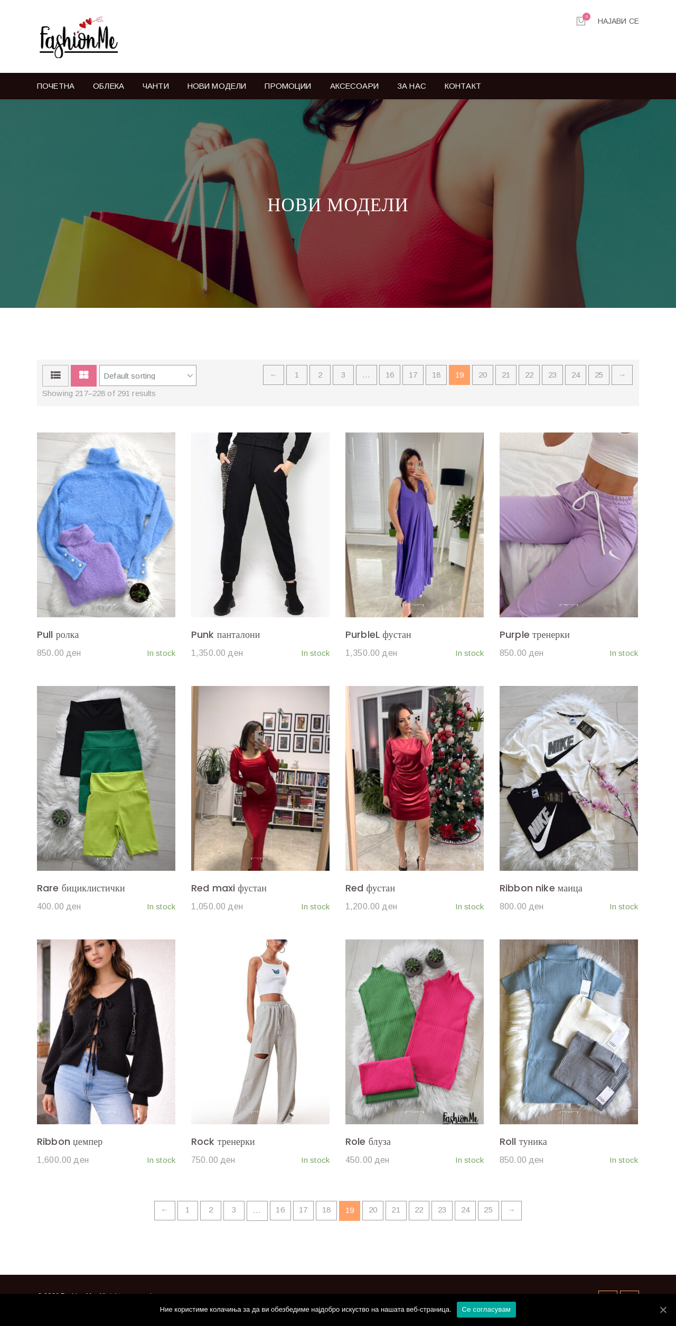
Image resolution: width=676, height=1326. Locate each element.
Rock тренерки (223, 1144)
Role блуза (368, 1144)
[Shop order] (147, 379)
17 (413, 378)
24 (575, 378)
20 (482, 378)
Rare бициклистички (81, 891)
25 (599, 378)
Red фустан (370, 891)
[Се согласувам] (663, 1309)
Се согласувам (486, 1309)
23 (552, 378)
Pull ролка (58, 637)
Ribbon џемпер (70, 1144)
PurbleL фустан (378, 637)
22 (529, 378)
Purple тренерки (535, 637)
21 (506, 378)
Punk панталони (225, 637)
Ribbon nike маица (541, 891)
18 (436, 378)
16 (390, 378)
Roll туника (523, 1144)
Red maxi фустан (229, 891)
